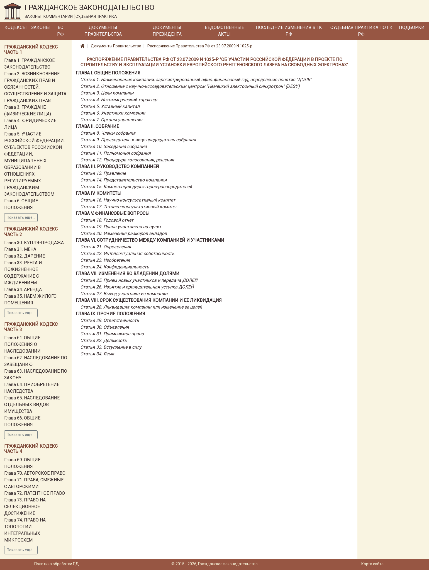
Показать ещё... (21, 217)
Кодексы (15, 27)
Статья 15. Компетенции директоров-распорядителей (136, 186)
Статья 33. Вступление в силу (111, 347)
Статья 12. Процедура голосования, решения (127, 159)
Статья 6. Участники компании (112, 113)
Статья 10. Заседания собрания (113, 146)
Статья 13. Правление (103, 173)
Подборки (412, 27)
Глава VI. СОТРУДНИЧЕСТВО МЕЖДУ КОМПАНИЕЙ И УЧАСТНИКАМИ (150, 240)
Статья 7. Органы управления (111, 119)
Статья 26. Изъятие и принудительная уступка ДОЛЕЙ (137, 287)
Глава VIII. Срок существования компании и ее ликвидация (149, 300)
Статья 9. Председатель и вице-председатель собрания (138, 139)
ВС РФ (60, 31)
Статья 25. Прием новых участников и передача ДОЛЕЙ (138, 280)
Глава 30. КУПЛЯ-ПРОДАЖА (34, 242)
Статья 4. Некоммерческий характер (118, 99)
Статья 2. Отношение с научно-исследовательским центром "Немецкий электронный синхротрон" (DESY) (190, 86)
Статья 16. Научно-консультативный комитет (127, 200)
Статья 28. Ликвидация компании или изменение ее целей (141, 307)
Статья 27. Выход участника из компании (123, 293)
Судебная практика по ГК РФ (361, 31)
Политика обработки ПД (56, 564)
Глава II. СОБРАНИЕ (97, 126)
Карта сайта (372, 564)
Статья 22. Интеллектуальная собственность (127, 253)
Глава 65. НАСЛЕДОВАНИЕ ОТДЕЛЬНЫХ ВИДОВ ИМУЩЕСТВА (32, 404)
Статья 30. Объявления (104, 327)
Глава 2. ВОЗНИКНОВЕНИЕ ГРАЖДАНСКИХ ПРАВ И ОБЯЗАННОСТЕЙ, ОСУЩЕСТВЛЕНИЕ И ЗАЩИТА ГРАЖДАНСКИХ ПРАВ (35, 87)
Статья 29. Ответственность (109, 320)
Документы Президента (167, 31)
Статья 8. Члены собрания (107, 133)
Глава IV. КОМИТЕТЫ (98, 193)
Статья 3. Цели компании (106, 93)
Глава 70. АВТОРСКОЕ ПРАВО (34, 473)
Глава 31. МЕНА (20, 249)
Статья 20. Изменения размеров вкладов (123, 233)
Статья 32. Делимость (103, 340)
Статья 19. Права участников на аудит (120, 226)
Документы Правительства (103, 31)
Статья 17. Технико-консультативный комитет (128, 206)
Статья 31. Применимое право (112, 333)
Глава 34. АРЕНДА (23, 289)
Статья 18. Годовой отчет (106, 220)
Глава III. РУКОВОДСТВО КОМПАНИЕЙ (117, 166)
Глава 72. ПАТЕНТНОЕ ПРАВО (34, 493)
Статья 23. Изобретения (105, 260)
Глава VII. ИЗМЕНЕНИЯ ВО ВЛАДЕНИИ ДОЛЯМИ (127, 273)
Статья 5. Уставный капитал (110, 106)
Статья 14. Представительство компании (123, 180)
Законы (40, 27)
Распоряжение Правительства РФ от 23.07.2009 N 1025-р (199, 46)
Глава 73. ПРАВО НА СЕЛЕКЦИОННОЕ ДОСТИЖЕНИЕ (25, 506)
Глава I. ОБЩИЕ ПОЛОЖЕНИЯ (108, 73)
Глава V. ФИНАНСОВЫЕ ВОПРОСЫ (113, 213)
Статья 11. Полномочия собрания (115, 153)
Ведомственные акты (224, 31)
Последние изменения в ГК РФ (289, 31)
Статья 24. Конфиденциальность (114, 267)
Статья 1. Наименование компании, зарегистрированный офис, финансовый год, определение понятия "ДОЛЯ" (195, 79)
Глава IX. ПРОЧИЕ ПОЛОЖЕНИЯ (110, 313)
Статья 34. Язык (97, 353)
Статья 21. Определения (105, 246)
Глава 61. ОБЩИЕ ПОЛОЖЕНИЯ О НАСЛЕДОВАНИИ (22, 344)
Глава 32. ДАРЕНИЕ (24, 256)
